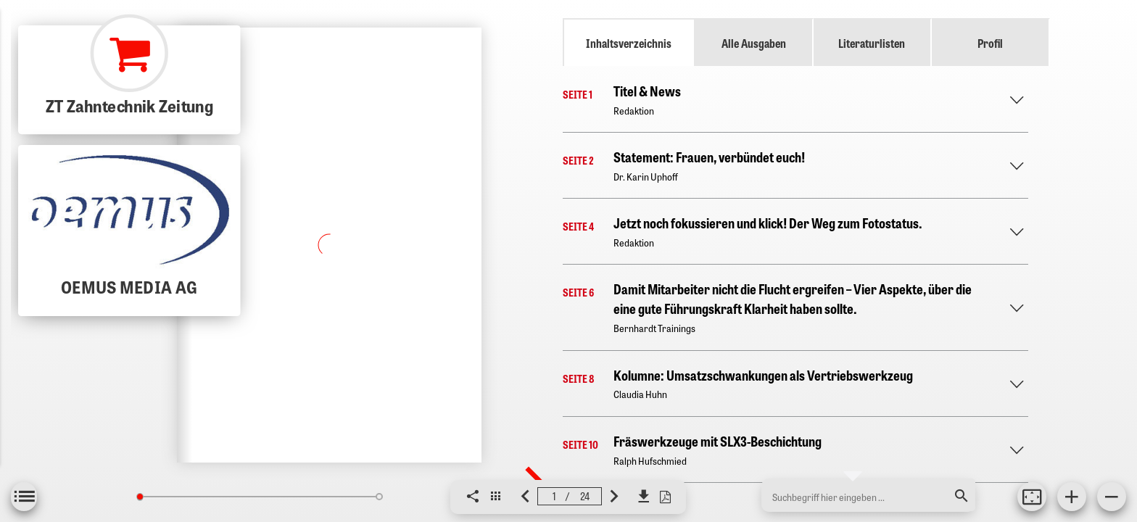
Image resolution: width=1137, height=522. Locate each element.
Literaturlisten (871, 42)
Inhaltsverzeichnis (628, 42)
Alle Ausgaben (754, 42)
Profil (990, 42)
